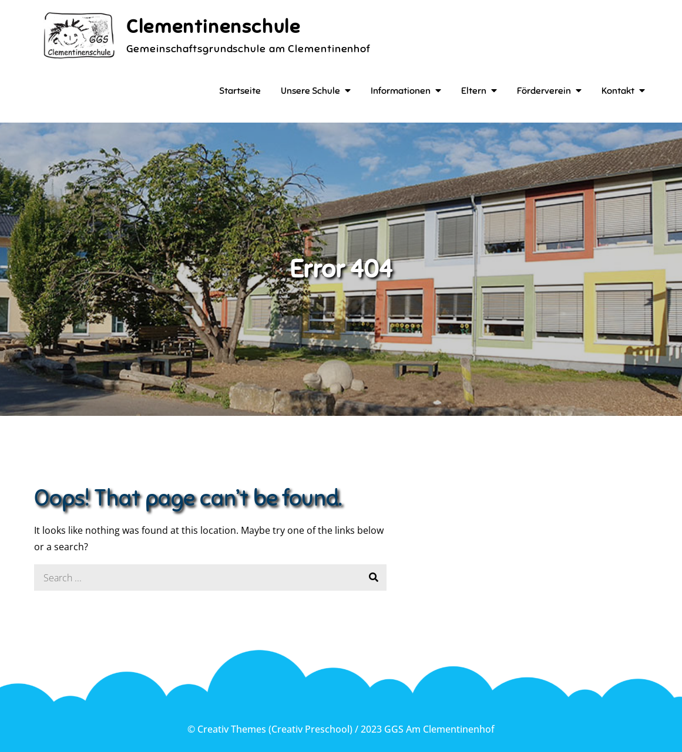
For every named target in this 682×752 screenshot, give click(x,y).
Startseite (240, 91)
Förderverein (544, 91)
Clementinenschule (213, 26)
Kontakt (618, 91)
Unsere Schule (310, 91)
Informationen (401, 91)
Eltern (473, 91)
